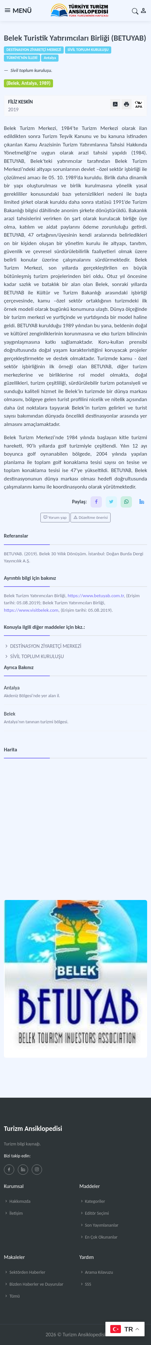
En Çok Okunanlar (99, 1237)
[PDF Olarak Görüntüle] (115, 104)
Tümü (12, 1296)
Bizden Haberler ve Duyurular (33, 1284)
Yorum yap (55, 517)
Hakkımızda (17, 1201)
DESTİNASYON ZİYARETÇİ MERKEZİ (42, 646)
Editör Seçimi (94, 1213)
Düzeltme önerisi (90, 517)
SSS (85, 1284)
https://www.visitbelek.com (31, 610)
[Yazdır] (127, 104)
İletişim (13, 1213)
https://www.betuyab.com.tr (96, 595)
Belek (9, 714)
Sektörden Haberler (24, 1272)
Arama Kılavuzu (96, 1272)
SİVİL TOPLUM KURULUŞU (34, 656)
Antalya (12, 688)
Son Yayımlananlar (99, 1225)
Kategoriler (92, 1201)
